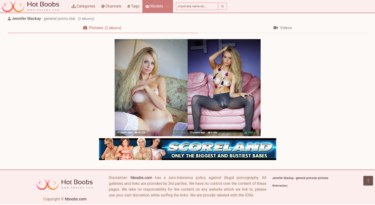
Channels (111, 6)
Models (154, 6)
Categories (83, 6)
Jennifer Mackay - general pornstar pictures (300, 178)
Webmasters (280, 185)
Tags (133, 6)
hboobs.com (75, 199)
